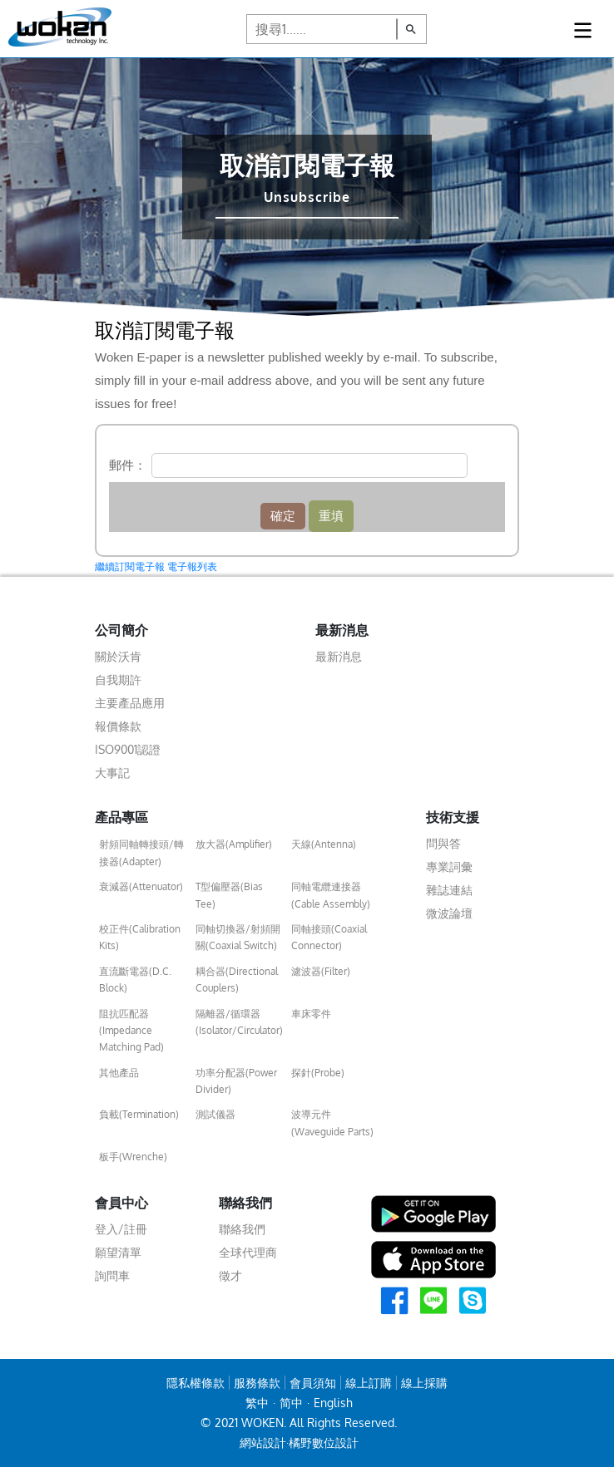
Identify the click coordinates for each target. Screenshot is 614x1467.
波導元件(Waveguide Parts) (332, 1122)
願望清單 (118, 1252)
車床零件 (311, 1013)
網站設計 (263, 1442)
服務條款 (257, 1383)
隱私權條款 (195, 1383)
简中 (291, 1403)
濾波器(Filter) (320, 971)
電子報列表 (192, 567)
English (333, 1403)
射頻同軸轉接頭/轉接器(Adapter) (141, 852)
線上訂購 (368, 1383)
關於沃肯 (118, 656)
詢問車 (112, 1275)
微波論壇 (449, 913)
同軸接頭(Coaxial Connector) (329, 937)
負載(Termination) (139, 1114)
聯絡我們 (242, 1229)
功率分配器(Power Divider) (236, 1080)
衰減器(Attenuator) (141, 886)
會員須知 (313, 1383)
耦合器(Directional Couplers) (237, 979)
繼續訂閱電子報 (130, 567)
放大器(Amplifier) (234, 844)
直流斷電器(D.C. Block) (135, 979)
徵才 (230, 1275)
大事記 (112, 772)
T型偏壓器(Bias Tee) (229, 894)
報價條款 (118, 726)
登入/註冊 (121, 1229)
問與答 (443, 843)
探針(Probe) (317, 1072)
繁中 (257, 1403)
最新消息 (338, 656)
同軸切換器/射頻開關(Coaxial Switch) (238, 937)
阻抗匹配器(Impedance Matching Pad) (131, 1030)
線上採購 (424, 1383)
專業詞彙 (449, 866)
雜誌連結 (449, 890)
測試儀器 (215, 1114)
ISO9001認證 (128, 749)
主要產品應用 (130, 703)
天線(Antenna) (323, 844)
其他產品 (119, 1072)
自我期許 (118, 679)
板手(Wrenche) (133, 1156)
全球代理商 (248, 1252)
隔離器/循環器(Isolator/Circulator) (239, 1021)
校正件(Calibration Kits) (140, 937)
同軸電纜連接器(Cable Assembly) (330, 894)
